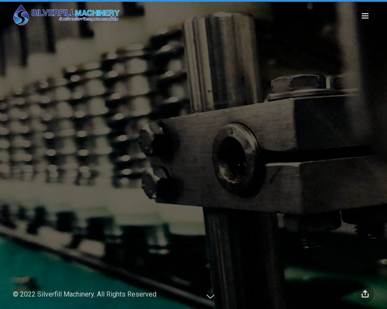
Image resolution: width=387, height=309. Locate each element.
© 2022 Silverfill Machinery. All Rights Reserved (84, 294)
